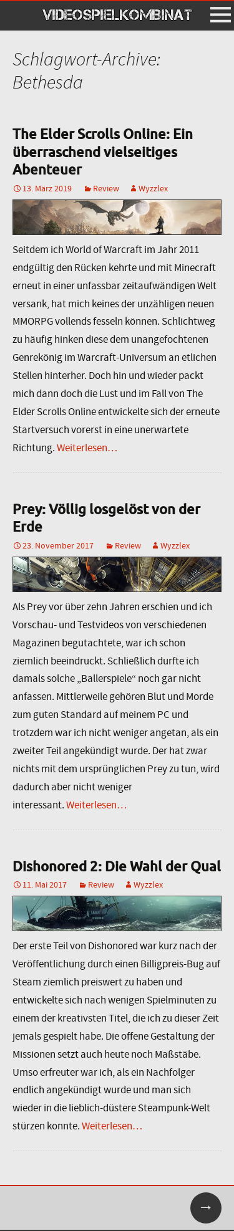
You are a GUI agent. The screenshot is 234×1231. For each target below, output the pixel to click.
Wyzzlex (153, 188)
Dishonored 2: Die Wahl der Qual (116, 866)
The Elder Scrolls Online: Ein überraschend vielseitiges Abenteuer (102, 151)
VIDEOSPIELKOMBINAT (117, 14)
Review (106, 188)
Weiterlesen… (87, 447)
